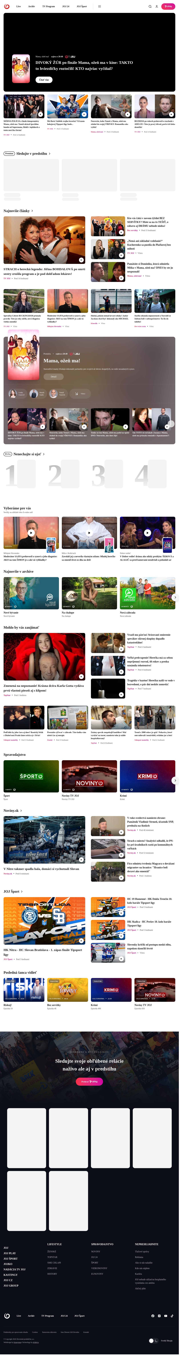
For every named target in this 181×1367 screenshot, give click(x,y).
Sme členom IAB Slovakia (70, 1341)
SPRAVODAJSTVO (102, 1244)
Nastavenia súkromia (49, 1341)
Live (18, 6)
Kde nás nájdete (142, 1268)
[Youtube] (165, 1324)
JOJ (7, 1249)
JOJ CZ (10, 1289)
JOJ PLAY (12, 1255)
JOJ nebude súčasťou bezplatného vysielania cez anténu (150, 1281)
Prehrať (89, 1082)
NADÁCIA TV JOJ (18, 1276)
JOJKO (9, 1269)
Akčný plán (140, 1288)
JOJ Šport (82, 6)
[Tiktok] (172, 1324)
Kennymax (17, 1351)
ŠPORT (94, 1262)
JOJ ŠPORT (13, 1262)
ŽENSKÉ (51, 1251)
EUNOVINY (97, 1274)
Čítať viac (44, 80)
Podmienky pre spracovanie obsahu (16, 1341)
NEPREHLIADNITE (146, 1244)
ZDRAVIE (52, 1268)
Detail (53, 376)
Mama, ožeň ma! (62, 361)
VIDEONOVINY (99, 1268)
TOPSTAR (52, 1257)
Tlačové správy (142, 1251)
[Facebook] (153, 1324)
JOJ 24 (65, 6)
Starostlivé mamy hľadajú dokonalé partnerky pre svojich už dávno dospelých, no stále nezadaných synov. (89, 369)
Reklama (139, 1257)
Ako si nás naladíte (143, 1262)
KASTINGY (13, 1283)
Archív (31, 6)
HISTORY (52, 1274)
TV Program (48, 6)
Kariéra (138, 1274)
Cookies (35, 1341)
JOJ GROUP (14, 1296)
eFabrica (36, 1351)
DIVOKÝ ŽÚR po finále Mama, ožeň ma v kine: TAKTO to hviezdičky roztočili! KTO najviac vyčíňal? (84, 65)
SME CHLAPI (54, 1262)
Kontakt (86, 1341)
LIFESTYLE (54, 1244)
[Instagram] (159, 1324)
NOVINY (95, 1251)
